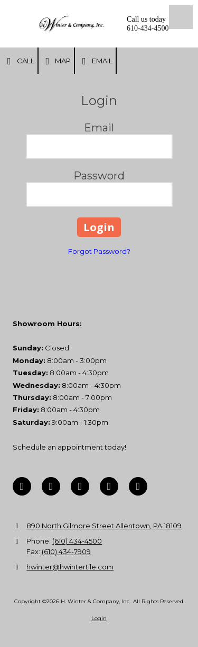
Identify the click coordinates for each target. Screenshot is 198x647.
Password (99, 175)
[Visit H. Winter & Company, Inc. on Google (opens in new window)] (51, 486)
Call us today (146, 19)
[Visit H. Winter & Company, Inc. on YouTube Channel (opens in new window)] (109, 486)
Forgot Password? (99, 251)
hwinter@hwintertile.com (70, 567)
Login (99, 618)
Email (95, 61)
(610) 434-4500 (77, 541)
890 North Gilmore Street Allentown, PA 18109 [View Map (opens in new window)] (104, 525)
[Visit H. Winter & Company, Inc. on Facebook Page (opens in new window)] (22, 486)
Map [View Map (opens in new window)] (56, 61)
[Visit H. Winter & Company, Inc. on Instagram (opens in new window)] (138, 486)
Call (18, 61)
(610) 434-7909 (66, 551)
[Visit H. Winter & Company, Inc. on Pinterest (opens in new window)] (80, 486)
